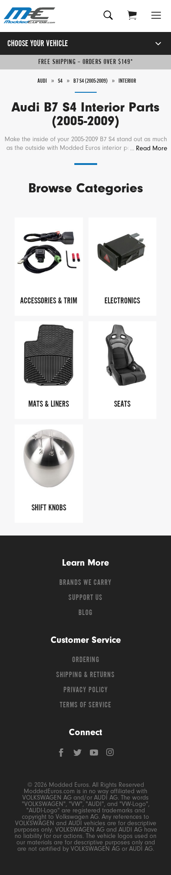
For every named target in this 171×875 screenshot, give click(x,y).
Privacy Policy (85, 690)
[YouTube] (95, 754)
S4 (60, 81)
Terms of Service (85, 705)
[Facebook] (62, 754)
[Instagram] (110, 754)
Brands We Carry (85, 583)
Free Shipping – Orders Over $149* (85, 62)
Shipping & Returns (85, 675)
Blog (85, 613)
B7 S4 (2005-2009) (90, 81)
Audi (42, 81)
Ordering (85, 660)
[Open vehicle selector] (148, 43)
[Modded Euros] (29, 16)
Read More (151, 148)
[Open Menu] (156, 16)
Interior (127, 81)
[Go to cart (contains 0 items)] (132, 16)
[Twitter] (78, 754)
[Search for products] (108, 16)
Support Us (85, 598)
